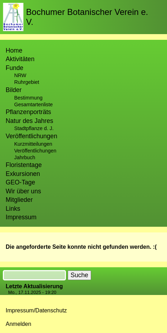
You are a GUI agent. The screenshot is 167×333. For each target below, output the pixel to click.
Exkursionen (23, 173)
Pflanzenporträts (28, 112)
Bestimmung (28, 98)
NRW (20, 75)
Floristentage (24, 164)
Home (14, 50)
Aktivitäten (20, 59)
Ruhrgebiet (26, 82)
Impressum (21, 217)
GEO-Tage (20, 182)
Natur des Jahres (29, 120)
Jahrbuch (24, 157)
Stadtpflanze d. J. (34, 128)
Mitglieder (19, 199)
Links (13, 208)
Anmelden (18, 324)
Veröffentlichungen (35, 151)
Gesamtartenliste (33, 104)
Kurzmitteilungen (33, 144)
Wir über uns (23, 191)
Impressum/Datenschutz (36, 310)
